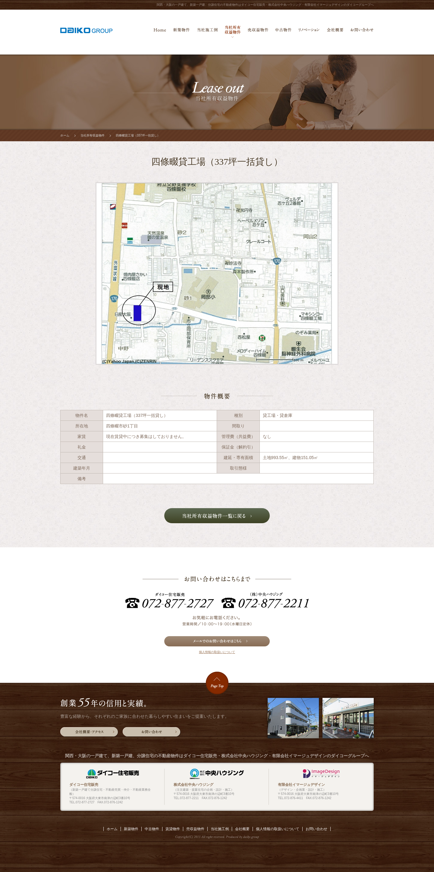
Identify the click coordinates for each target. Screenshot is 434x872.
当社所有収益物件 (233, 31)
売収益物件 (258, 32)
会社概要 (335, 32)
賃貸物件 (172, 829)
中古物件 (283, 32)
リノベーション (309, 32)
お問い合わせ (362, 32)
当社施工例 (207, 32)
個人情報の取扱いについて (217, 652)
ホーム (159, 32)
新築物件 (181, 32)
